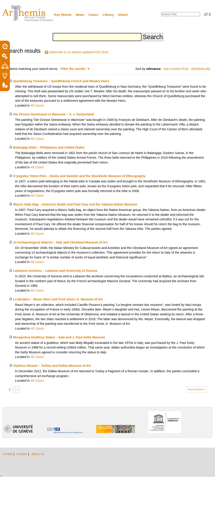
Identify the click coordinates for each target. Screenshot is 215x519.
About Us (37, 454)
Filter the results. (74, 69)
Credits (8, 454)
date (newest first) (175, 69)
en (205, 13)
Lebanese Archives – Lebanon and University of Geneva (55, 270)
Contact (22, 454)
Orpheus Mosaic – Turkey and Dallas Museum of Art (52, 365)
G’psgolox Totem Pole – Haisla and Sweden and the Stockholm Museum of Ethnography (79, 176)
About (123, 14)
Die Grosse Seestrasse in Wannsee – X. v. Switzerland (53, 114)
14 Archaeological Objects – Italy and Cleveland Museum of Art (60, 242)
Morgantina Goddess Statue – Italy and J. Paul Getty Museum (59, 337)
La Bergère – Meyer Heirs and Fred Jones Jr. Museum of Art (58, 299)
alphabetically (200, 69)
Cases (94, 14)
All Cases (37, 105)
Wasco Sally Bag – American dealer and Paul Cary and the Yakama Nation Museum (75, 204)
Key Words (63, 14)
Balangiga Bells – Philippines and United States (48, 147)
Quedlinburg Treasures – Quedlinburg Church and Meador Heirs (61, 81)
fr (210, 13)
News (80, 14)
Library (108, 14)
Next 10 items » (197, 389)
